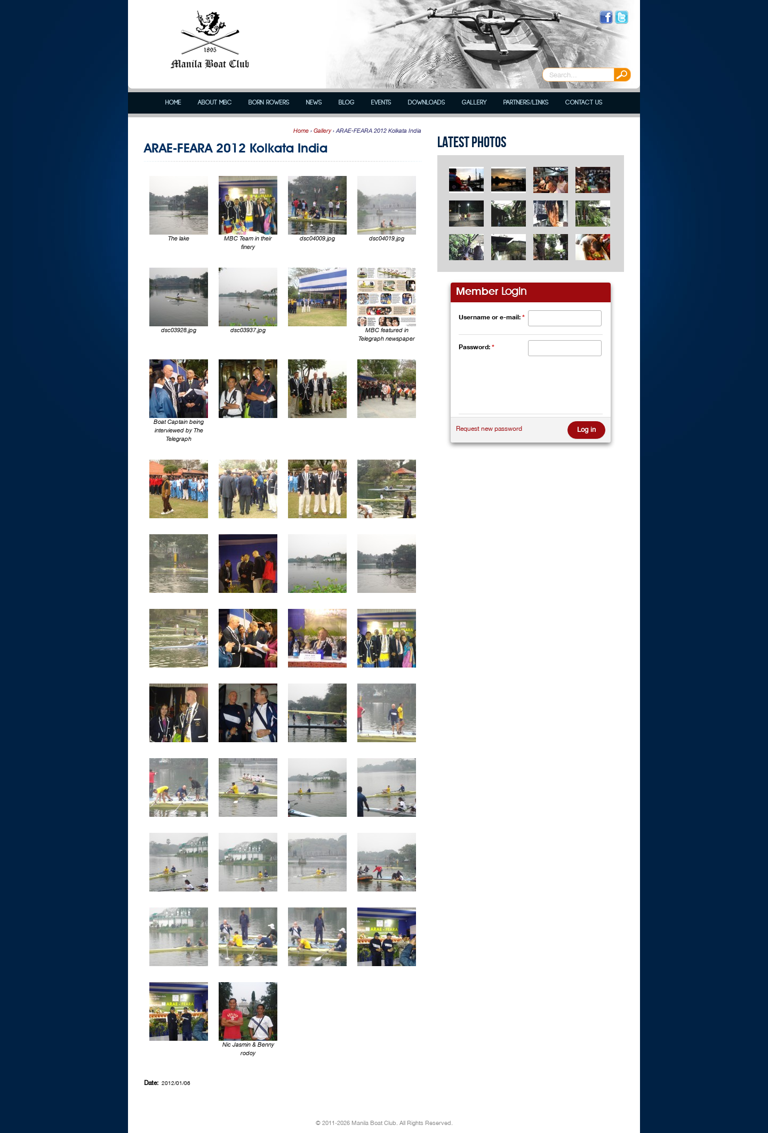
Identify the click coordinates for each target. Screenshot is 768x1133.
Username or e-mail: (492, 317)
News (314, 102)
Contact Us (584, 102)
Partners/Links (525, 102)
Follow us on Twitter (621, 17)
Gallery (474, 102)
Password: (476, 347)
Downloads (426, 102)
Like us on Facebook (606, 17)
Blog (347, 102)
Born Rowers (269, 102)
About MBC (215, 102)
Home (173, 102)
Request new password (489, 428)
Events (381, 102)
